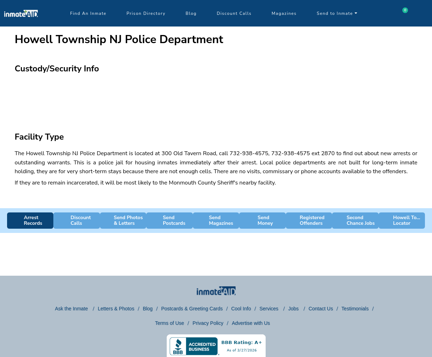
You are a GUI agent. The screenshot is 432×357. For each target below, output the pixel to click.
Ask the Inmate (72, 308)
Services (269, 308)
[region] (216, 97)
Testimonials (355, 308)
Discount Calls (234, 13)
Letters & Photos (116, 308)
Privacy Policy (208, 323)
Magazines (284, 13)
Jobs (294, 308)
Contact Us (320, 308)
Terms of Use (169, 323)
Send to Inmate (337, 13)
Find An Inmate (88, 13)
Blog (191, 13)
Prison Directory (145, 13)
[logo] (21, 25)
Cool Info (241, 308)
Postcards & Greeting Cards (192, 308)
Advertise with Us (251, 323)
